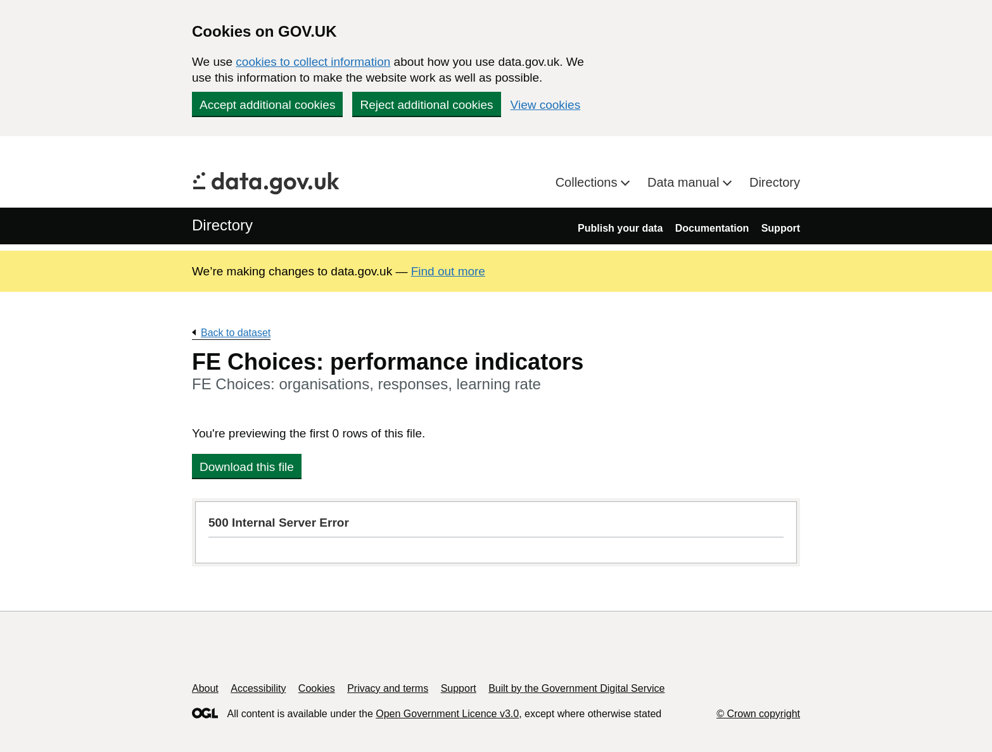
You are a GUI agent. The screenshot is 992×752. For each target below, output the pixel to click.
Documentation (712, 228)
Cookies (316, 688)
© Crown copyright (758, 713)
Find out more (448, 271)
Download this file (247, 466)
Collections (588, 182)
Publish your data (620, 228)
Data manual (685, 182)
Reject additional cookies (426, 104)
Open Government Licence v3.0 (447, 713)
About (205, 688)
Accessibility (258, 688)
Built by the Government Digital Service (576, 688)
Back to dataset (235, 332)
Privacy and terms (387, 688)
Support (780, 228)
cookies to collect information (313, 61)
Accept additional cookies (267, 104)
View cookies (546, 105)
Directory (774, 182)
